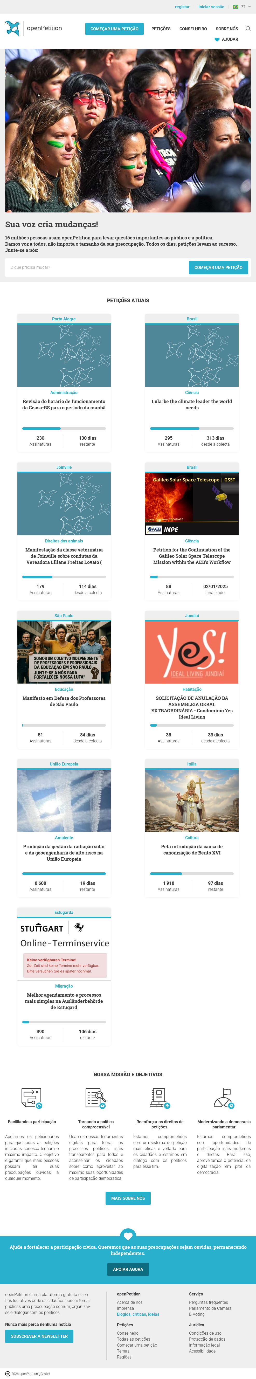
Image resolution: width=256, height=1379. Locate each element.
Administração (64, 392)
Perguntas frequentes (208, 1302)
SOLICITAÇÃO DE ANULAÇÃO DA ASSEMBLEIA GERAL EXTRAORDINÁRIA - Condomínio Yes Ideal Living (192, 707)
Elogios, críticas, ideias (138, 1314)
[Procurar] (248, 28)
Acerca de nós (130, 1302)
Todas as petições (133, 1339)
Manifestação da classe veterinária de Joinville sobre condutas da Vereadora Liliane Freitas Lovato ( (64, 556)
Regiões (124, 1357)
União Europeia (64, 764)
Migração (64, 986)
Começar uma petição (115, 28)
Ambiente (64, 837)
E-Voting (197, 1314)
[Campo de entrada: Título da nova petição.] (98, 267)
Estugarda (63, 912)
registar (182, 6)
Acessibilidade (202, 1351)
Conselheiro (193, 28)
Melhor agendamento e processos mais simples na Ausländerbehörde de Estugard (64, 1001)
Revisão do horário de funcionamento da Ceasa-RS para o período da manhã (64, 404)
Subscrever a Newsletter (39, 1336)
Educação (64, 689)
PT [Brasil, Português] (239, 6)
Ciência (192, 392)
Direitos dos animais (64, 541)
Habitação (192, 689)
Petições (161, 28)
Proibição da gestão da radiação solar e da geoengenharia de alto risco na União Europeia (64, 852)
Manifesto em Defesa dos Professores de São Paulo (64, 701)
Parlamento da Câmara (210, 1308)
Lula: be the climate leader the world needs (192, 404)
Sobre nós (227, 28)
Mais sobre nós (128, 1198)
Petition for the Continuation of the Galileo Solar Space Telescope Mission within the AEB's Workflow (192, 556)
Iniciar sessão (211, 6)
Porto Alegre (64, 319)
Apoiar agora (128, 1269)
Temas (123, 1351)
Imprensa (125, 1308)
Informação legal (204, 1345)
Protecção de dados (207, 1339)
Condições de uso (205, 1333)
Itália (192, 764)
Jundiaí (192, 615)
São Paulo (63, 615)
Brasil (192, 319)
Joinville (64, 467)
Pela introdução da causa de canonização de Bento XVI (192, 849)
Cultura (192, 837)
